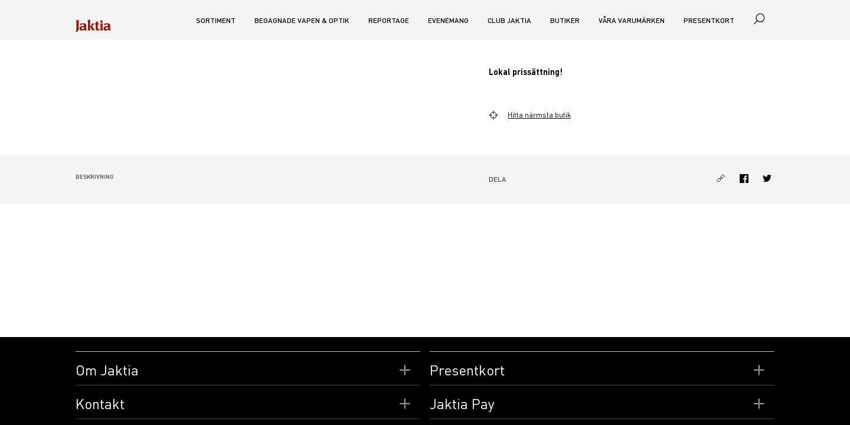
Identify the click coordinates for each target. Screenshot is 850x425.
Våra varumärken (632, 20)
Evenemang (448, 20)
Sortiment (216, 20)
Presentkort (709, 20)
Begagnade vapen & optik (301, 20)
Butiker (565, 20)
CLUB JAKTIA (509, 20)
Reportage (388, 20)
